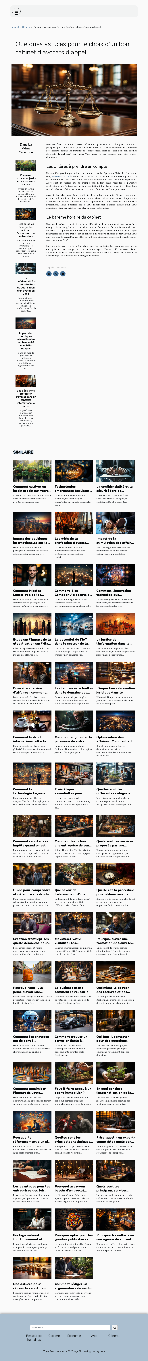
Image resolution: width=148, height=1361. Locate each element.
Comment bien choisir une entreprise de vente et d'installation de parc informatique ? (74, 847)
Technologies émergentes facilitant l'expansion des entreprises (25, 230)
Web (94, 1336)
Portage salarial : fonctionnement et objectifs (28, 1239)
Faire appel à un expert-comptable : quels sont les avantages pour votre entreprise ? (115, 1143)
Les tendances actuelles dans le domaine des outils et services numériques (74, 694)
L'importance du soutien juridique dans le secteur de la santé (115, 692)
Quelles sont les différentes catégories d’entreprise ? (114, 793)
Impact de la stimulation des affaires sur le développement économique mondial (115, 544)
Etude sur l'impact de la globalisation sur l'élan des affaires (32, 643)
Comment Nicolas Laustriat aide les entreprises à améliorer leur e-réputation (32, 597)
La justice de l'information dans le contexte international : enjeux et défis (115, 645)
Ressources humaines (34, 1338)
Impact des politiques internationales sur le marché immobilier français (26, 341)
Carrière (54, 1336)
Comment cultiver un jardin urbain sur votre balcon (26, 180)
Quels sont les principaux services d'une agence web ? (111, 1190)
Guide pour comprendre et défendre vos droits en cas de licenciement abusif (32, 896)
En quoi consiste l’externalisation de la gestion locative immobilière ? (113, 1095)
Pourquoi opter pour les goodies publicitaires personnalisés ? (74, 1239)
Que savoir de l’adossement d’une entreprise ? (70, 894)
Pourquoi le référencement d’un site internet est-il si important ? (32, 1143)
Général (26, 27)
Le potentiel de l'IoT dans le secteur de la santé (71, 643)
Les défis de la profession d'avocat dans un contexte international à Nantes (26, 398)
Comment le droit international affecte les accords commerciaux (29, 743)
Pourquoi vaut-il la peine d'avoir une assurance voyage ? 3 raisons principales (30, 994)
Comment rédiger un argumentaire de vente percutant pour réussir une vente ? (73, 1290)
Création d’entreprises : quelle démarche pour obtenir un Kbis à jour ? (32, 943)
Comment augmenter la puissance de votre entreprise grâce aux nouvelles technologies (73, 743)
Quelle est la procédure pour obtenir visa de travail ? (115, 894)
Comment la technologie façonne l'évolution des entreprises (29, 795)
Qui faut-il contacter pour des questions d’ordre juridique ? (112, 1041)
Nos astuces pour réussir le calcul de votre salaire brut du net (29, 1290)
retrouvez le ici (60, 176)
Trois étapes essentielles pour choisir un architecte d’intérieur (71, 795)
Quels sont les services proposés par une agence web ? (114, 845)
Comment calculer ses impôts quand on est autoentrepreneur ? (30, 845)
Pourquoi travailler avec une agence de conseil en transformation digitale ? (115, 1241)
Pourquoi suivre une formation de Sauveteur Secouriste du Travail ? (115, 943)
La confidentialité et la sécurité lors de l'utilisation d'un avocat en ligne (26, 286)
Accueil (15, 27)
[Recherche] (70, 1327)
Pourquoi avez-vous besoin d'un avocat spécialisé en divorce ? (72, 1190)
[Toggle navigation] (16, 11)
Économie (74, 1336)
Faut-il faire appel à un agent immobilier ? (73, 1091)
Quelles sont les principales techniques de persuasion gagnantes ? (72, 1143)
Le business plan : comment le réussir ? (71, 990)
